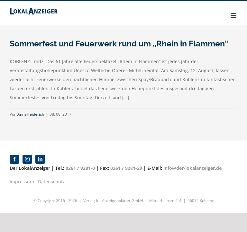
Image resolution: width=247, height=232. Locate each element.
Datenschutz (51, 182)
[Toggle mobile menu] (234, 15)
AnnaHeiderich (30, 114)
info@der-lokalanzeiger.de (192, 168)
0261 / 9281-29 (126, 168)
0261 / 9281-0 (80, 168)
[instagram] (27, 159)
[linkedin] (40, 159)
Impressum (22, 182)
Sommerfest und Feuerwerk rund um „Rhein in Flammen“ (119, 43)
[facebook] (14, 159)
